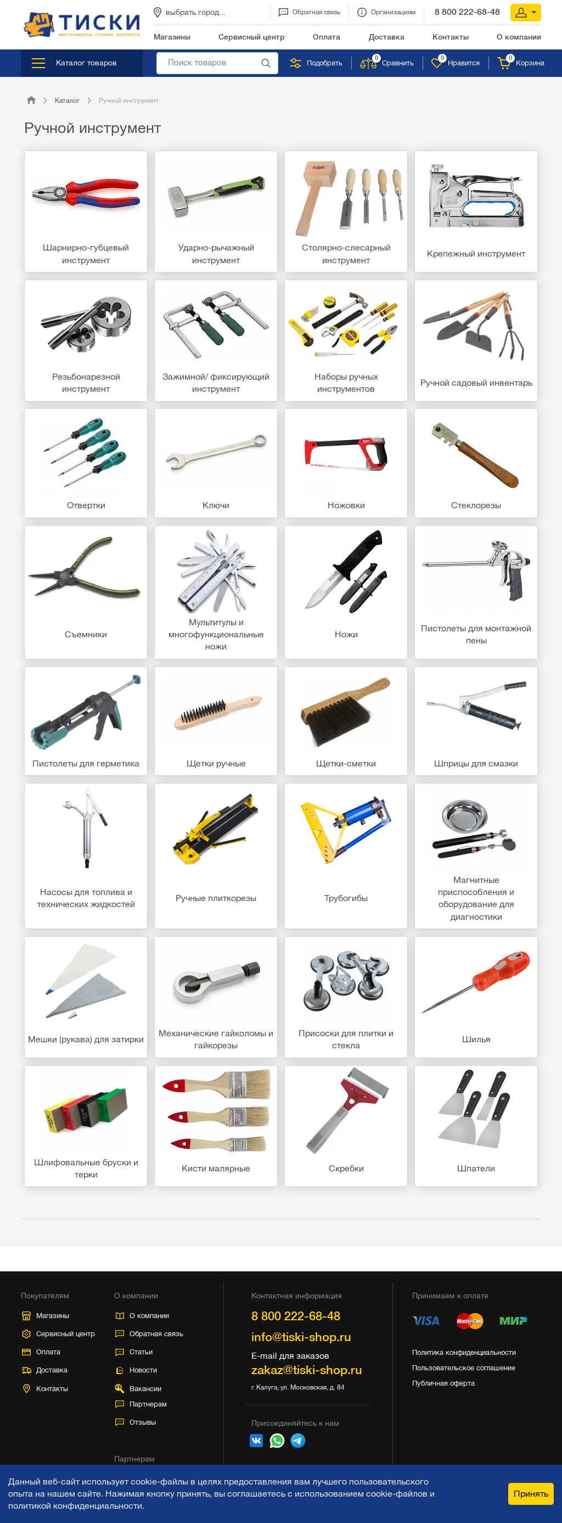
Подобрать (316, 63)
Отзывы (135, 1422)
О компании (143, 1315)
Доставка (45, 1370)
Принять (531, 1493)
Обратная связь (309, 12)
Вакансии (137, 1388)
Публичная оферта (443, 1383)
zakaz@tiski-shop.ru (306, 1370)
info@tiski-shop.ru (301, 1337)
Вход (526, 13)
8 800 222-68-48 (467, 11)
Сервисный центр (58, 1334)
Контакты (46, 1388)
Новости (136, 1370)
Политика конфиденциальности (464, 1352)
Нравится (455, 63)
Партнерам (141, 1404)
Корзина (520, 63)
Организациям (386, 12)
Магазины (45, 1315)
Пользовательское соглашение (463, 1368)
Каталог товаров (74, 63)
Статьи (134, 1352)
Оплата (41, 1352)
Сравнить (387, 63)
